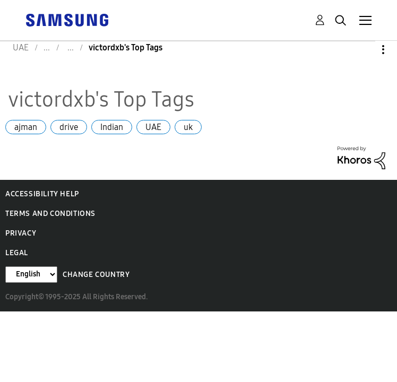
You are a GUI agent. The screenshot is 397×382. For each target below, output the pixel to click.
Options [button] (365, 49)
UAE (153, 127)
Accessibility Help (42, 193)
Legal (16, 252)
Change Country (96, 274)
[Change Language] (31, 274)
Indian (111, 127)
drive (68, 127)
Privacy (20, 233)
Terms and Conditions (50, 213)
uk (188, 127)
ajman (25, 127)
